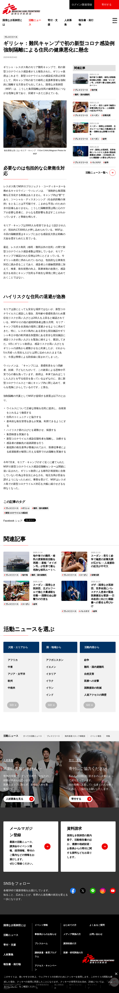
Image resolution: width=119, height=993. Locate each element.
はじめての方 (69, 925)
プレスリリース (11, 508)
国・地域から (53, 647)
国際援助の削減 (98, 688)
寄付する (107, 4)
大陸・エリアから (18, 647)
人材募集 (68, 22)
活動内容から (91, 647)
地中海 (94, 90)
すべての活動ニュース (32, 736)
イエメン (59, 667)
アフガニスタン (59, 660)
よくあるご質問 (97, 925)
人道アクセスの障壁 (98, 694)
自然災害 (98, 674)
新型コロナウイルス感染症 (16, 513)
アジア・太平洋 (21, 674)
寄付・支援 (53, 22)
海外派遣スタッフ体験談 (75, 736)
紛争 (105, 139)
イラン (59, 688)
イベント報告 (95, 736)
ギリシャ (26, 508)
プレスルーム (41, 943)
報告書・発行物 (86, 22)
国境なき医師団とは (12, 22)
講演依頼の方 (69, 943)
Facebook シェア (12, 520)
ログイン (82, 4)
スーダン (95, 115)
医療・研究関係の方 (73, 952)
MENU (114, 21)
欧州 (21, 681)
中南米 (21, 688)
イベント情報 (41, 925)
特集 (108, 736)
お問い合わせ (95, 934)
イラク (59, 681)
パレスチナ (96, 162)
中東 (21, 667)
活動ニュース (10, 736)
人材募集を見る (14, 799)
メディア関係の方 (72, 934)
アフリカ (21, 660)
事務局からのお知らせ (45, 934)
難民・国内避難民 (40, 508)
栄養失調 (106, 115)
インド (59, 694)
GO (12, 705)
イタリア (59, 674)
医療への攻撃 (98, 681)
